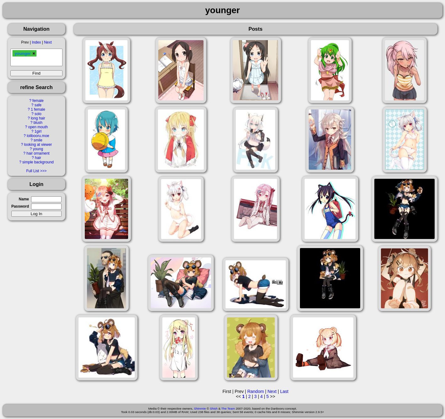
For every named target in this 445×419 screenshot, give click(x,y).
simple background (38, 162)
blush (38, 122)
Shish (214, 408)
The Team (228, 408)
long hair (38, 118)
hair (38, 158)
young (38, 149)
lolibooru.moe (38, 136)
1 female (38, 109)
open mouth (38, 127)
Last (284, 391)
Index (36, 42)
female (38, 100)
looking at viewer (38, 144)
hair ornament (37, 153)
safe (38, 105)
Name (24, 199)
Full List (32, 171)
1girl (38, 131)
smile (38, 140)
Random (255, 391)
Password (20, 206)
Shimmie (200, 408)
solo (38, 114)
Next (48, 42)
